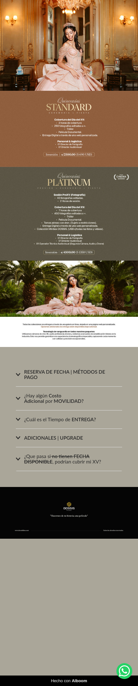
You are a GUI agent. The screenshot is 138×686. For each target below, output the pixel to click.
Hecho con (69, 680)
